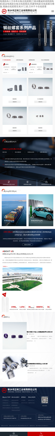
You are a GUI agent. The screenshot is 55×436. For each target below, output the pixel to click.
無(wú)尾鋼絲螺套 (15, 407)
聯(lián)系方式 (31, 400)
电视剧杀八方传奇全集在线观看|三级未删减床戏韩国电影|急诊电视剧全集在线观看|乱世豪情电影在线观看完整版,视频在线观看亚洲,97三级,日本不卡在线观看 (27, 4)
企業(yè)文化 (5, 402)
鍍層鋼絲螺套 (15, 405)
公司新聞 (23, 400)
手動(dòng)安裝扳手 (16, 410)
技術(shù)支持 (24, 402)
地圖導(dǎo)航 (31, 402)
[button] (26, 49)
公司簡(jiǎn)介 (6, 400)
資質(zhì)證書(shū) (7, 407)
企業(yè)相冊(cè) (6, 405)
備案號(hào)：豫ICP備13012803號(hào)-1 (39, 425)
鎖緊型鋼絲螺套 (15, 402)
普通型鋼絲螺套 (15, 400)
